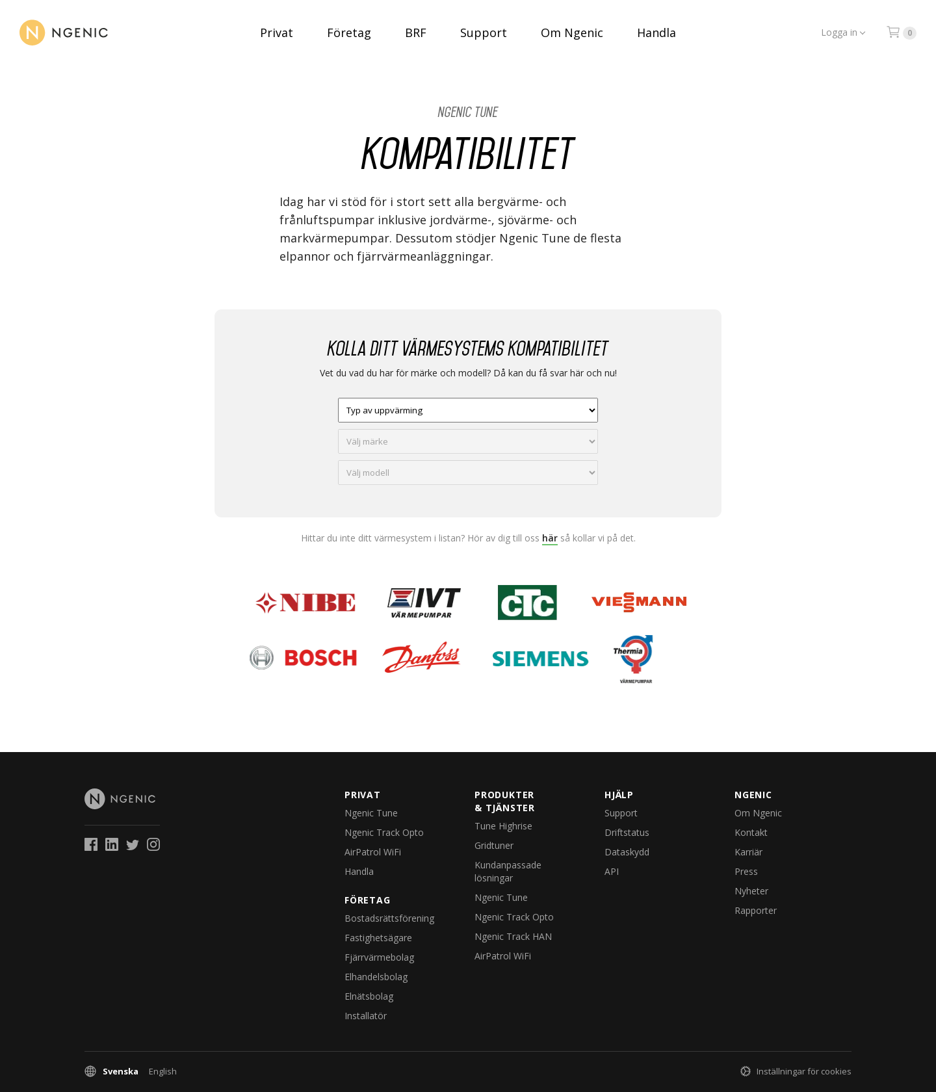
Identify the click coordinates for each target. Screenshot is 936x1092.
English (163, 1071)
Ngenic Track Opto (384, 832)
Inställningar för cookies (804, 1071)
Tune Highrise (503, 826)
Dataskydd (626, 852)
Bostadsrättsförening (389, 918)
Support (483, 32)
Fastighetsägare (378, 937)
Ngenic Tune (468, 111)
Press (746, 871)
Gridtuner (494, 845)
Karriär (748, 852)
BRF (415, 32)
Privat (276, 32)
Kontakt (751, 832)
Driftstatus (626, 832)
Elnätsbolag (368, 996)
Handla (656, 32)
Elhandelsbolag (376, 976)
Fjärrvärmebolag (379, 957)
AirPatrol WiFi (372, 852)
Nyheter (751, 891)
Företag (349, 32)
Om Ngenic (572, 32)
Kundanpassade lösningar (507, 871)
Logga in (839, 32)
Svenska (120, 1071)
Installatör (365, 1015)
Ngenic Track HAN (513, 936)
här (550, 538)
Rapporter (755, 910)
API (611, 871)
